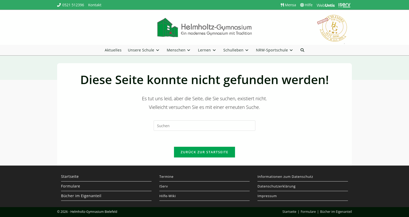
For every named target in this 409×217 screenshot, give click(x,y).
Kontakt (94, 4)
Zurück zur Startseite (204, 152)
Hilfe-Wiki (167, 195)
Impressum (267, 195)
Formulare (70, 186)
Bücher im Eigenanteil (81, 195)
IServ (163, 186)
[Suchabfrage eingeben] (204, 125)
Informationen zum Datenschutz (285, 176)
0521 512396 (73, 4)
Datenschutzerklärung (276, 186)
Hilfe (306, 4)
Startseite (70, 176)
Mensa (288, 4)
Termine (166, 176)
